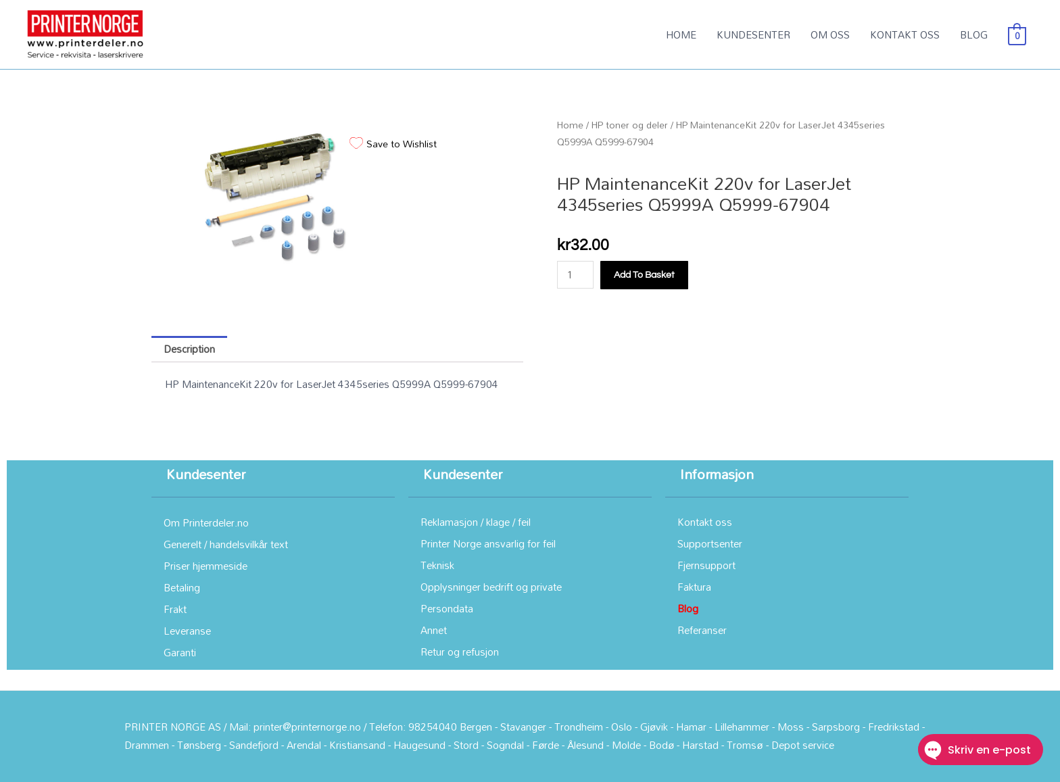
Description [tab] (189, 349)
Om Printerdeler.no (206, 522)
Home (570, 125)
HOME (681, 34)
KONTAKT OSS (905, 34)
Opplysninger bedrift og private (491, 587)
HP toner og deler (630, 125)
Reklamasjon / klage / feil (475, 522)
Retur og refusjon (459, 651)
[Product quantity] (575, 275)
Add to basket (644, 275)
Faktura (694, 587)
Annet (433, 630)
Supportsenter (709, 543)
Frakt (175, 609)
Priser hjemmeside (205, 566)
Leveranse (187, 630)
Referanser (702, 630)
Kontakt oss (704, 522)
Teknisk (437, 565)
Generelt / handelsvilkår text (226, 544)
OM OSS (830, 34)
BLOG (974, 34)
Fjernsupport (706, 565)
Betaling (182, 587)
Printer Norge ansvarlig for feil (488, 543)
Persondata (446, 608)
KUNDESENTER (753, 34)
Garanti (180, 652)
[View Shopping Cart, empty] (1017, 34)
